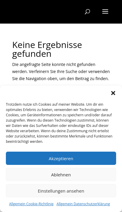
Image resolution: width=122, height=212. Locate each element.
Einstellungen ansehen (61, 191)
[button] (113, 93)
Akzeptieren (61, 158)
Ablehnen (61, 175)
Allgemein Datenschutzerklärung (83, 203)
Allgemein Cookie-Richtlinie (31, 203)
